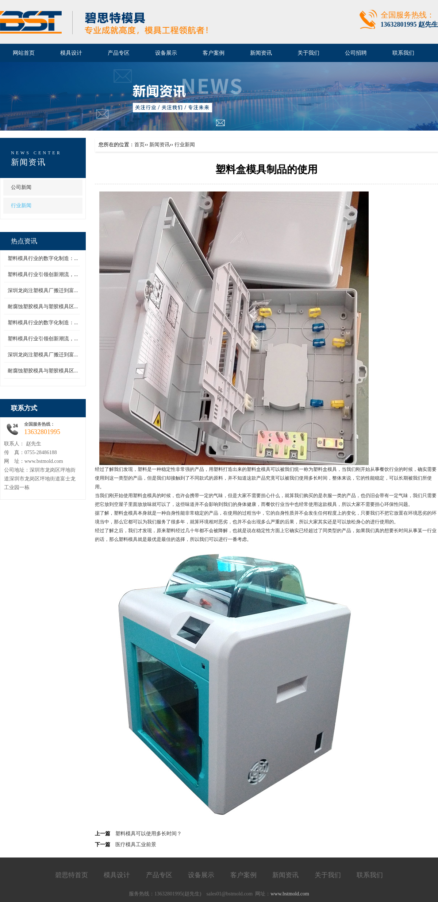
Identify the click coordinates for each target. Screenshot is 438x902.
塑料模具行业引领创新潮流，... (43, 274)
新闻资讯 (28, 162)
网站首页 (24, 53)
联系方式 (24, 408)
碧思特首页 (71, 875)
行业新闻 (21, 205)
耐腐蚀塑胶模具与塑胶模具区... (43, 306)
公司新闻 (21, 187)
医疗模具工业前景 (135, 844)
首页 (139, 144)
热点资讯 (24, 241)
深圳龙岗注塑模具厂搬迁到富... (43, 290)
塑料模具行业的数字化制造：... (43, 258)
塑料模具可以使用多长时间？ (148, 833)
